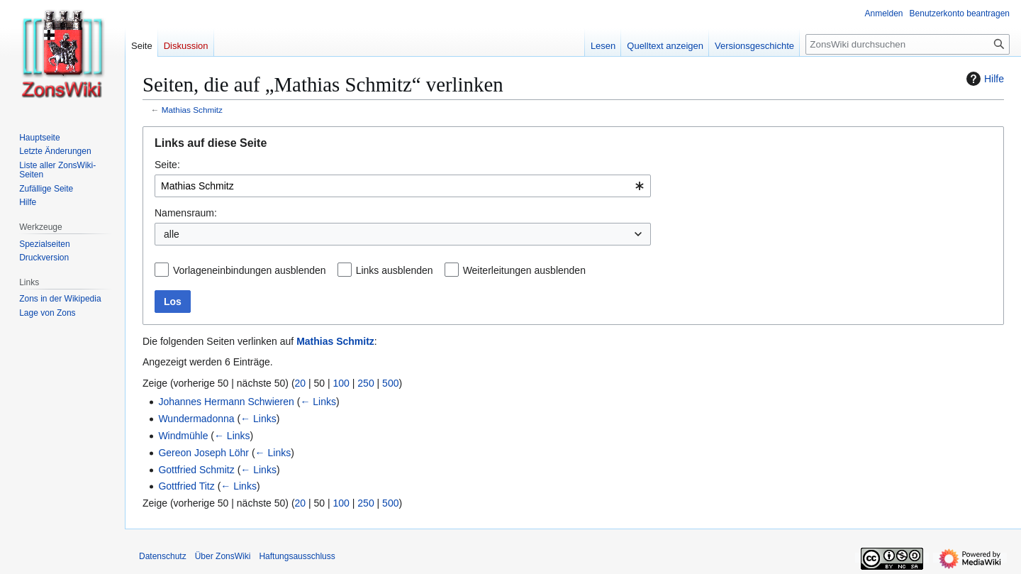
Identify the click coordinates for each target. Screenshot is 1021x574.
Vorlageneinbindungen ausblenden (249, 270)
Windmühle (183, 435)
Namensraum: (186, 213)
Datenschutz (162, 556)
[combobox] (403, 186)
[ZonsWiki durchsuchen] (907, 44)
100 (341, 383)
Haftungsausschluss (297, 556)
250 (365, 383)
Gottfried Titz (186, 486)
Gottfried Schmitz (196, 469)
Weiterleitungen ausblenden (524, 270)
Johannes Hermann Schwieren (226, 401)
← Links (318, 401)
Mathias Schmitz (192, 109)
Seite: (167, 164)
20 (300, 383)
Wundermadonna (196, 418)
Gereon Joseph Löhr (203, 452)
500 (390, 383)
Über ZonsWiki (223, 556)
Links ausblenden (394, 270)
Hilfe (983, 79)
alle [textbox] (171, 234)
